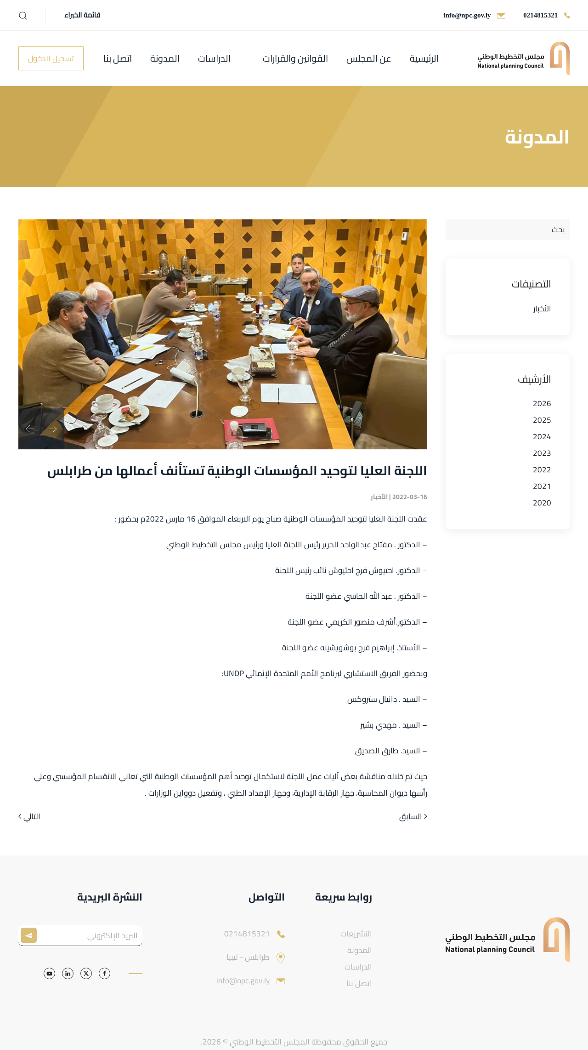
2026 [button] (542, 403)
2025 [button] (542, 420)
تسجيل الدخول (51, 58)
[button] (23, 15)
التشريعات (356, 933)
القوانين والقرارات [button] (295, 58)
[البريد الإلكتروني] (80, 935)
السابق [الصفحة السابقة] (413, 816)
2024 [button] (542, 436)
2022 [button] (542, 469)
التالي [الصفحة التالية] (29, 816)
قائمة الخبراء (82, 15)
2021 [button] (542, 486)
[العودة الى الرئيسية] (524, 58)
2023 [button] (542, 453)
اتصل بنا (117, 58)
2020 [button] (542, 502)
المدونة (165, 58)
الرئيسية (424, 58)
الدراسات (214, 58)
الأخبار (542, 308)
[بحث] (508, 229)
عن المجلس (368, 58)
